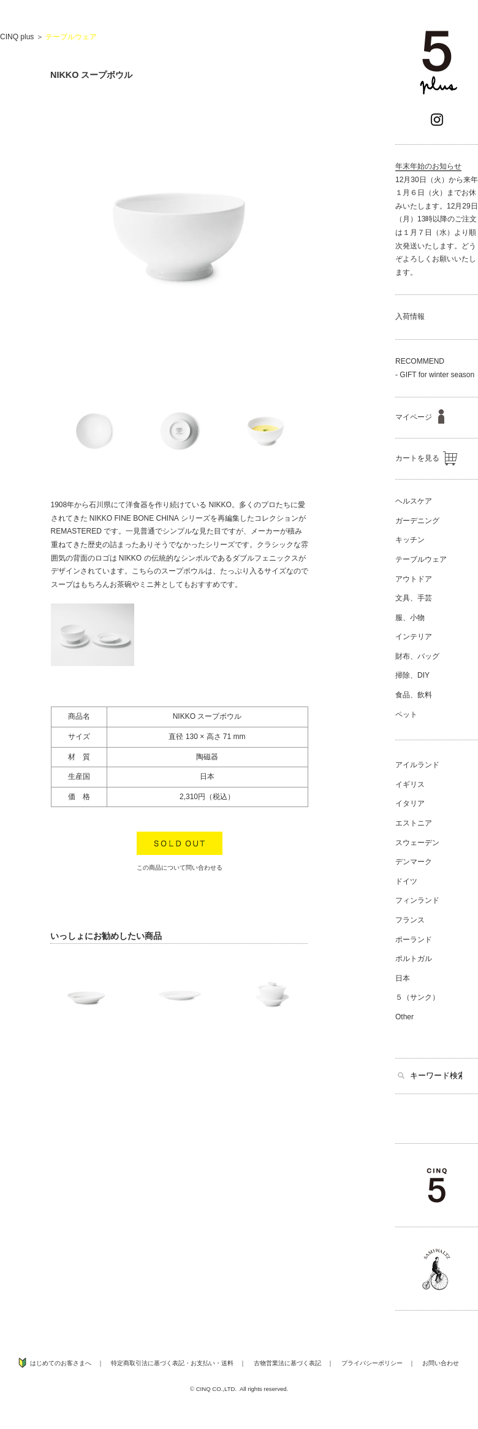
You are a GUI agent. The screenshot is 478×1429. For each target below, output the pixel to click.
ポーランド (413, 939)
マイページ (419, 417)
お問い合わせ (440, 1363)
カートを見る (426, 458)
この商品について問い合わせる (179, 867)
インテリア (413, 636)
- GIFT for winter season (434, 374)
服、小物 (410, 617)
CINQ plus (17, 37)
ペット (406, 714)
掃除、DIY (412, 675)
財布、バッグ (417, 656)
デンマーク (413, 861)
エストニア (413, 823)
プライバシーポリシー (372, 1363)
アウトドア (413, 579)
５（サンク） (417, 997)
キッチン (410, 539)
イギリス (410, 784)
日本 (402, 978)
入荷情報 (410, 316)
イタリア (410, 803)
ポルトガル (413, 958)
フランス (410, 920)
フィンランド (417, 900)
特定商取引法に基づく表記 (147, 1363)
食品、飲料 (413, 695)
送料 (227, 1363)
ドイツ (406, 881)
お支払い (203, 1363)
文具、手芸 (413, 598)
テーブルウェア (71, 37)
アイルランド (417, 764)
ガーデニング (417, 520)
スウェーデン (417, 842)
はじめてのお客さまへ (60, 1363)
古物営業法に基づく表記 (287, 1363)
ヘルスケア (413, 501)
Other (404, 1017)
